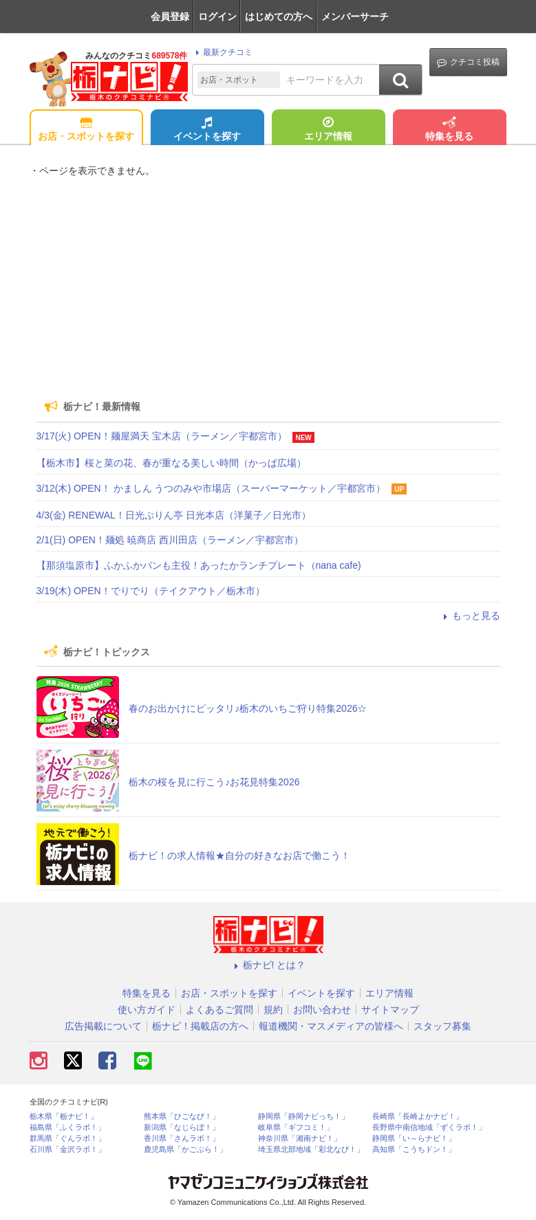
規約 (273, 1009)
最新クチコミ (222, 52)
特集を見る (449, 130)
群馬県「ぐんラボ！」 (67, 1138)
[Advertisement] (268, 282)
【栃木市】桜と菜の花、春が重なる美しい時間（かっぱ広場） (171, 462)
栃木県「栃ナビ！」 (64, 1116)
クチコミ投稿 (468, 62)
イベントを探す (207, 130)
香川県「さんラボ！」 (181, 1138)
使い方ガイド (146, 1009)
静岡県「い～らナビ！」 (413, 1138)
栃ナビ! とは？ (268, 964)
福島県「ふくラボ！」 (67, 1127)
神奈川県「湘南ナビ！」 (299, 1138)
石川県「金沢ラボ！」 (67, 1149)
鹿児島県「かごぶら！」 (185, 1149)
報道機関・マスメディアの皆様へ (331, 1026)
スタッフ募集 (442, 1026)
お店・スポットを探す (86, 130)
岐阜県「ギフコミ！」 (296, 1127)
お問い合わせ (322, 1009)
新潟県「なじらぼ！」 (181, 1127)
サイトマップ (390, 1009)
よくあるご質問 (219, 1009)
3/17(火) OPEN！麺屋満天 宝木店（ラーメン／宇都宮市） (161, 436)
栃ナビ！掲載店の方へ (200, 1026)
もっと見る (470, 615)
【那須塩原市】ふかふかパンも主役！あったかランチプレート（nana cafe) (198, 565)
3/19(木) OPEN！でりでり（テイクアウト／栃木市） (150, 590)
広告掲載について (103, 1026)
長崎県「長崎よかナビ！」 (417, 1116)
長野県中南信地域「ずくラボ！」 (429, 1127)
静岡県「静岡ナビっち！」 (303, 1116)
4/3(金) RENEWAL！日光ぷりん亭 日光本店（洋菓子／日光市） (173, 515)
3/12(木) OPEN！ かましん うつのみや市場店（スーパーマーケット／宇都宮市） (211, 488)
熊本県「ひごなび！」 (181, 1116)
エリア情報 (328, 130)
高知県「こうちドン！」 (413, 1149)
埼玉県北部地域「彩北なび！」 (311, 1149)
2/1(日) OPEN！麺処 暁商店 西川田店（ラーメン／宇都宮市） (169, 539)
